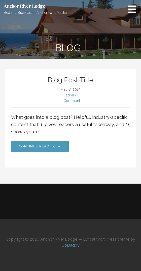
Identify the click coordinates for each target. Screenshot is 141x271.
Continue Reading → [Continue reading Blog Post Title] (40, 146)
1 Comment (70, 100)
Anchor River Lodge (24, 6)
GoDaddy (70, 245)
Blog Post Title (70, 80)
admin (70, 95)
